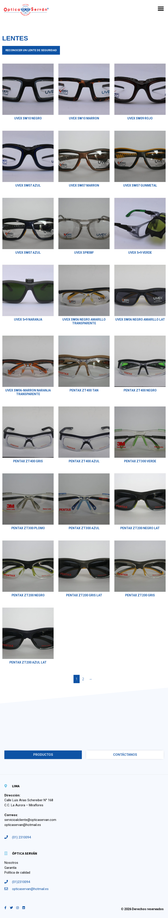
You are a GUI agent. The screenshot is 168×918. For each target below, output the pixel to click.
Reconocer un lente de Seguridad (31, 50)
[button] (161, 9)
